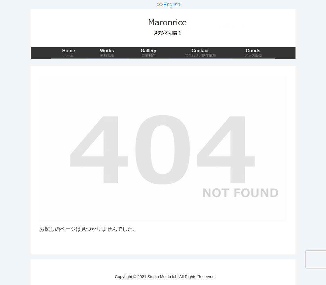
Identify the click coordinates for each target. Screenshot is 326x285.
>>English (168, 4)
